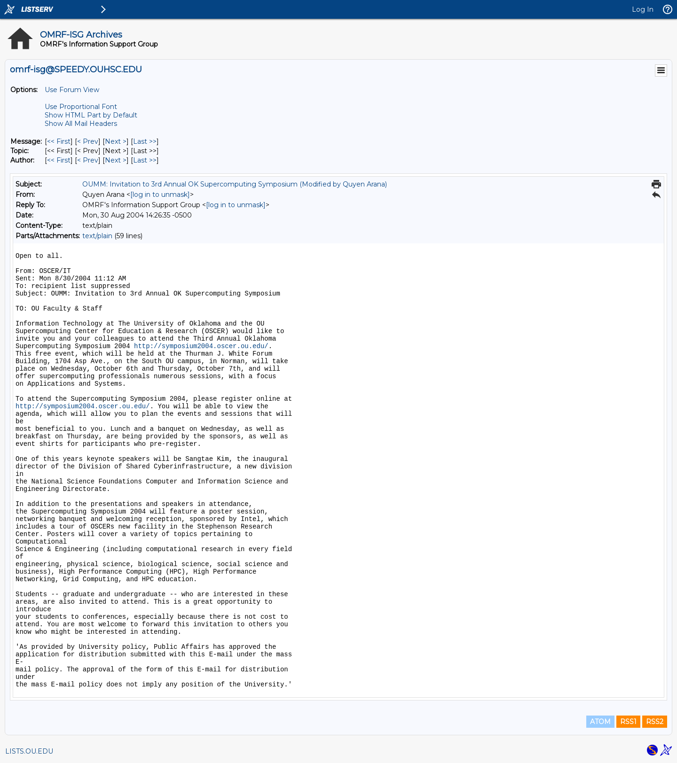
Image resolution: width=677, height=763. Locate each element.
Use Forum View (72, 90)
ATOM (600, 721)
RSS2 (654, 721)
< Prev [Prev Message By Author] (87, 160)
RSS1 (628, 721)
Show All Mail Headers (81, 123)
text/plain (97, 236)
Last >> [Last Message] (145, 141)
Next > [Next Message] (115, 141)
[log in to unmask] (160, 194)
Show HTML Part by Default (91, 115)
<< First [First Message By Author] (59, 160)
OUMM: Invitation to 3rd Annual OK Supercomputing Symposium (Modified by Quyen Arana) (234, 184)
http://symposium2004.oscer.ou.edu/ (201, 346)
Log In (642, 9)
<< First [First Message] (59, 141)
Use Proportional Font (81, 106)
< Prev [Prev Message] (87, 141)
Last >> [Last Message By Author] (145, 160)
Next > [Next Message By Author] (115, 160)
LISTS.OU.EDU (29, 751)
